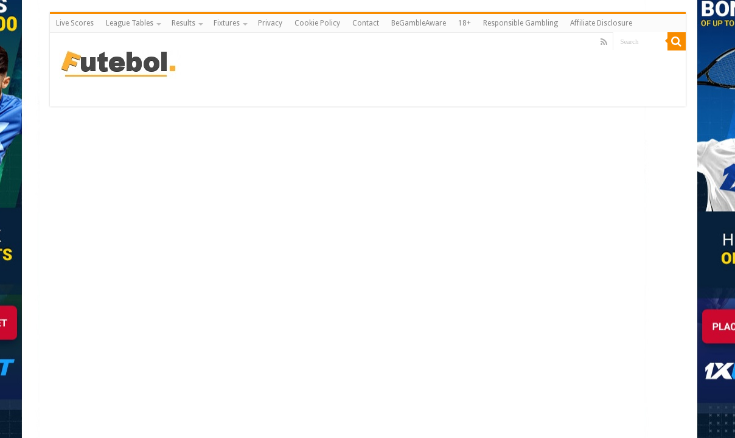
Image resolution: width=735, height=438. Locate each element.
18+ (464, 23)
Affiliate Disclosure (601, 23)
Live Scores (75, 23)
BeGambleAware (418, 23)
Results (183, 23)
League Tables (129, 23)
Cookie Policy (317, 23)
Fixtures (227, 23)
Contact (365, 23)
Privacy (270, 23)
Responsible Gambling (520, 23)
